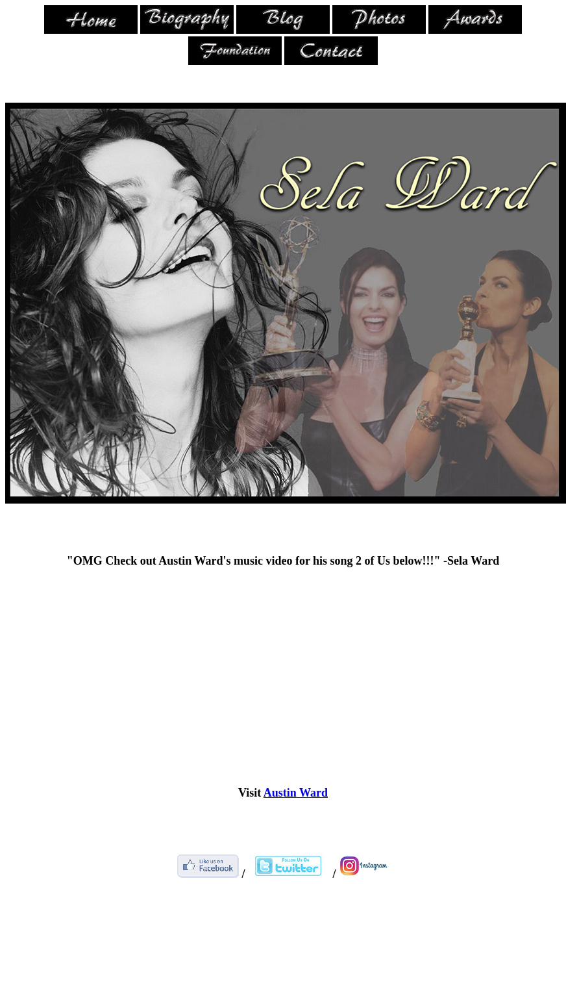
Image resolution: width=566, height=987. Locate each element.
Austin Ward (296, 792)
